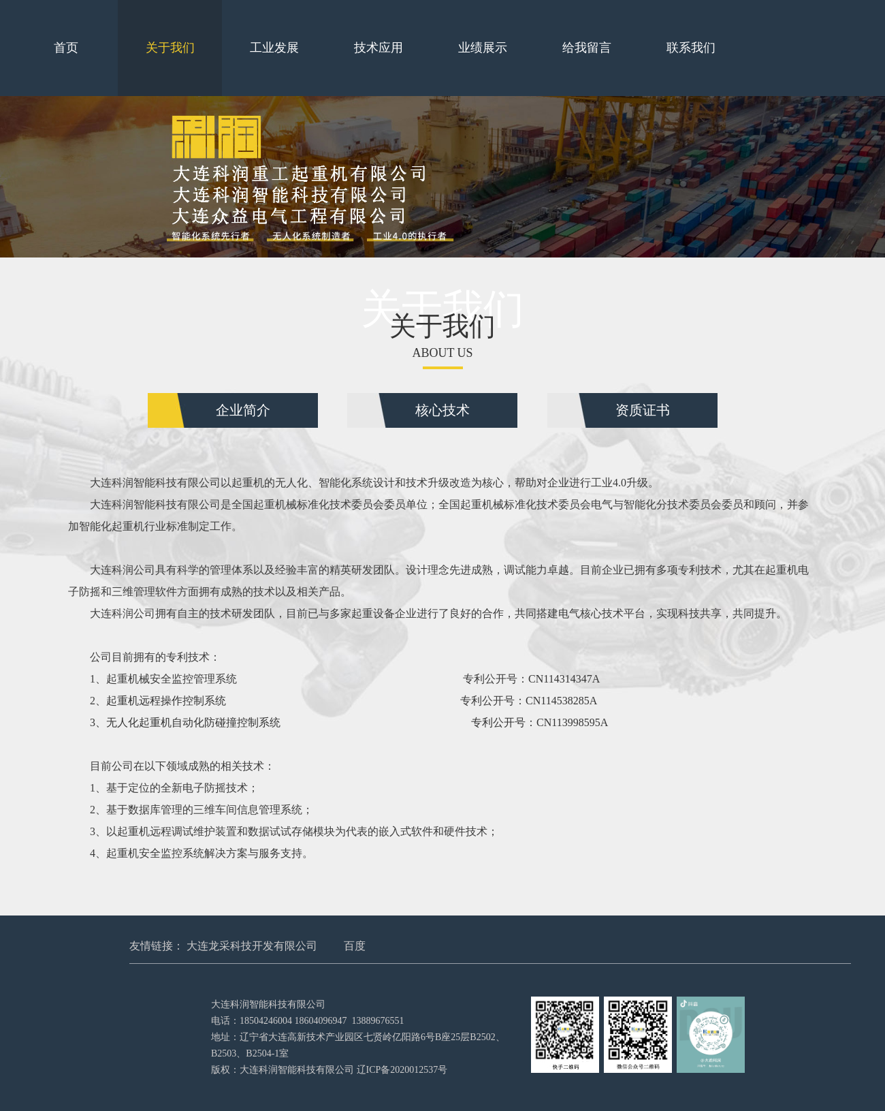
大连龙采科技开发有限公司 (252, 946)
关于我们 (170, 47)
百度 (355, 946)
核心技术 (442, 410)
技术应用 (378, 47)
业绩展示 (482, 47)
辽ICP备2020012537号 (402, 1070)
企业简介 (243, 410)
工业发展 (274, 47)
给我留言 (586, 47)
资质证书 (642, 410)
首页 (66, 47)
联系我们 (690, 47)
